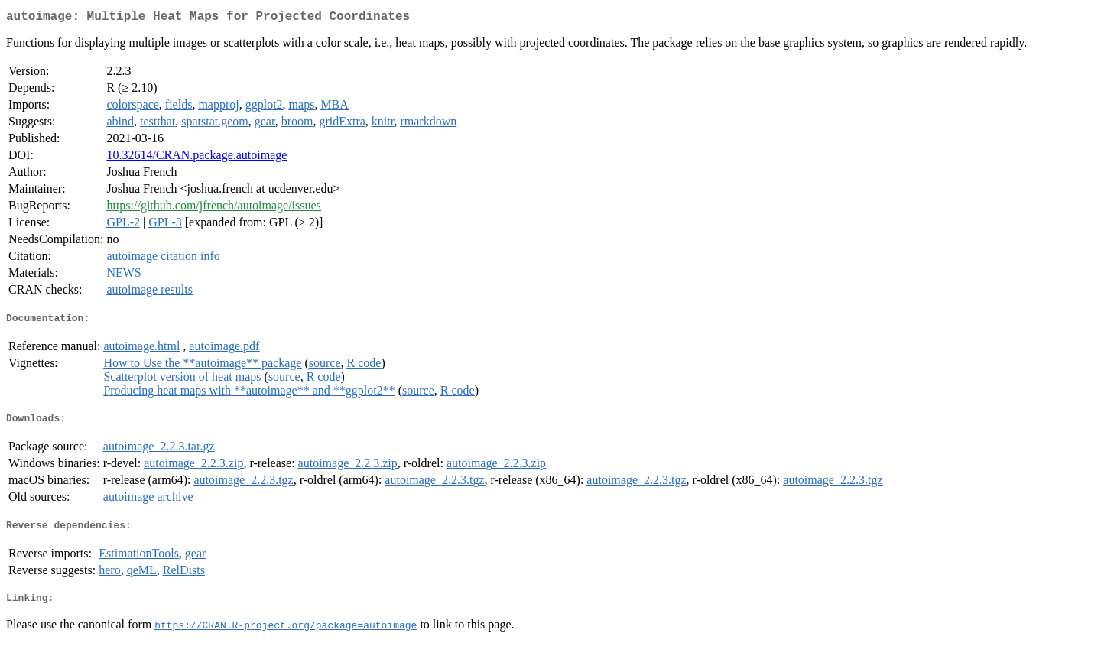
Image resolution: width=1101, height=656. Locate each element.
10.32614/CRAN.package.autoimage (196, 157)
